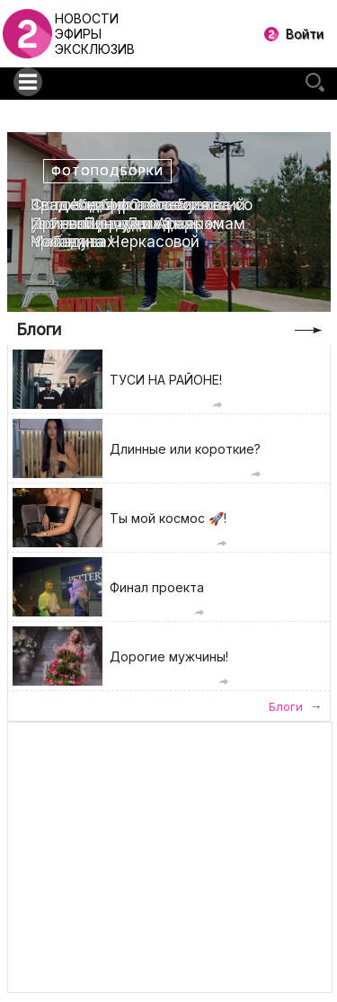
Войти (305, 33)
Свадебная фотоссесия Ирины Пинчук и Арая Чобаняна (120, 223)
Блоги (38, 329)
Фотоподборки (107, 171)
